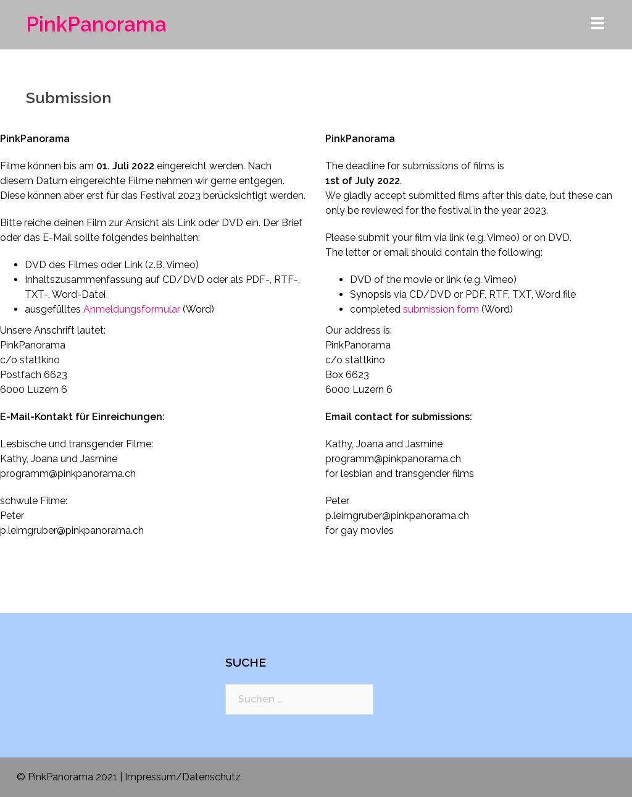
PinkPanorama (96, 24)
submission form (441, 309)
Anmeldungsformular (131, 309)
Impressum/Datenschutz (183, 777)
